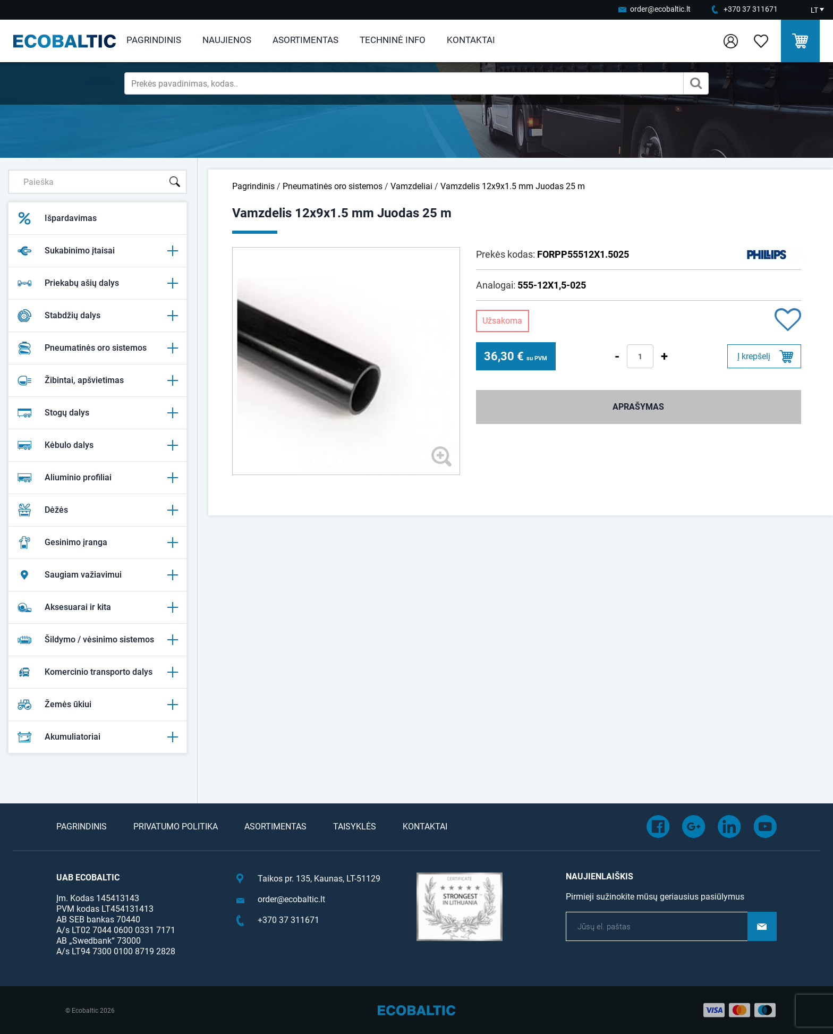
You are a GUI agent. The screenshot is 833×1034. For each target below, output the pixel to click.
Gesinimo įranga (97, 542)
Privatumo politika (175, 826)
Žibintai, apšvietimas (97, 380)
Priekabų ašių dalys (97, 283)
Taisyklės (354, 826)
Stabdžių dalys (97, 315)
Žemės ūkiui (97, 704)
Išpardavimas (56, 218)
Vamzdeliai (411, 186)
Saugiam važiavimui (97, 575)
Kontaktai (471, 40)
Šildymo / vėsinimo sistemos (97, 639)
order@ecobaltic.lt (660, 9)
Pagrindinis (153, 40)
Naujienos (226, 40)
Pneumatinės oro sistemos (97, 348)
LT (814, 10)
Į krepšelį (753, 356)
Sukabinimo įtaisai (97, 250)
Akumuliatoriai (97, 737)
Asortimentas (305, 40)
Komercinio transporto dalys (97, 672)
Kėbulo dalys (97, 445)
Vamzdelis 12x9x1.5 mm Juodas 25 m (512, 186)
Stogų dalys (97, 412)
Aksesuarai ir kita (97, 607)
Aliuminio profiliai (97, 477)
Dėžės (97, 510)
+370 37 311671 (751, 9)
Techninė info (393, 40)
